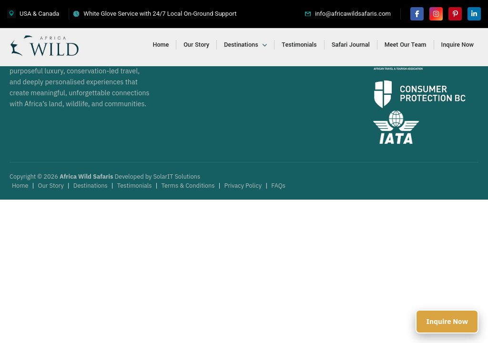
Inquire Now (457, 44)
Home (161, 44)
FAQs (278, 186)
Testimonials (299, 44)
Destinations (245, 44)
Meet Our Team (406, 44)
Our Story (196, 44)
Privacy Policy (243, 186)
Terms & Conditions (188, 186)
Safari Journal (351, 44)
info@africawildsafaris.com (353, 13)
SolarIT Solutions (176, 176)
